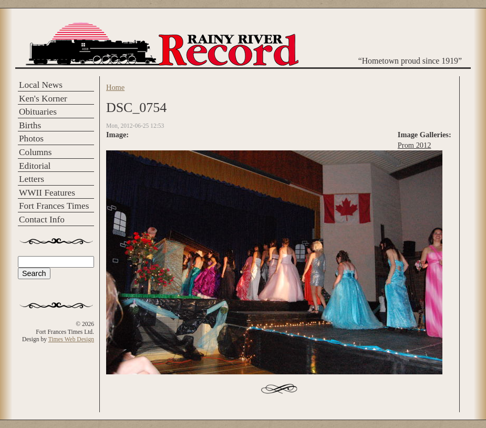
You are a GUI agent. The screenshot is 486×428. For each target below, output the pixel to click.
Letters (31, 179)
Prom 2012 (414, 145)
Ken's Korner (43, 99)
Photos (31, 139)
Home (115, 87)
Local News (41, 85)
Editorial (34, 166)
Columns (35, 152)
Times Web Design (71, 339)
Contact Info (42, 220)
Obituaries (38, 112)
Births (30, 125)
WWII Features (47, 193)
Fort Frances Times (54, 206)
